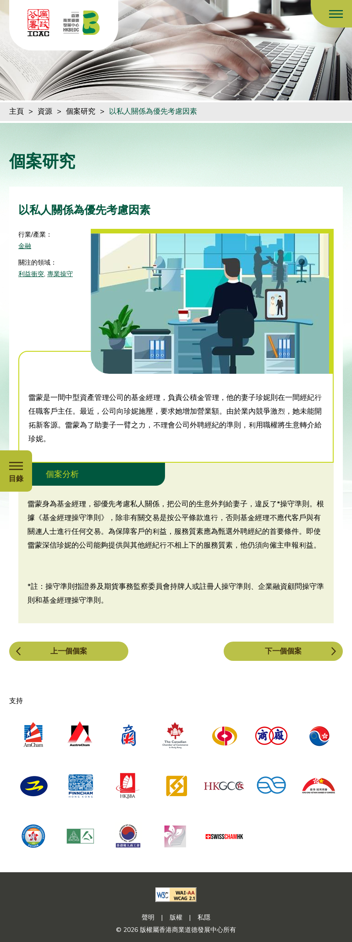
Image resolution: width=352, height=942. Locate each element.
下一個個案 (283, 651)
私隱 (204, 917)
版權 (176, 917)
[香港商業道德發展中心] (81, 23)
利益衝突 (31, 274)
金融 (24, 246)
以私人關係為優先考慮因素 (153, 111)
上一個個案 (68, 651)
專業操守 (60, 274)
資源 (45, 111)
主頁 (16, 111)
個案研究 (80, 111)
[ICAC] (39, 22)
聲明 (148, 917)
